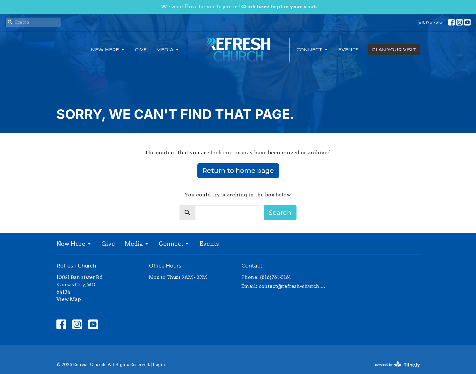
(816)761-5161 (430, 22)
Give (141, 50)
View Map (68, 299)
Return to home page (238, 170)
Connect (313, 50)
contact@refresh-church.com (293, 286)
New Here (108, 50)
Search (280, 212)
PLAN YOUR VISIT (394, 50)
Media (168, 50)
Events (348, 50)
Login (159, 364)
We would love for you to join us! (239, 7)
